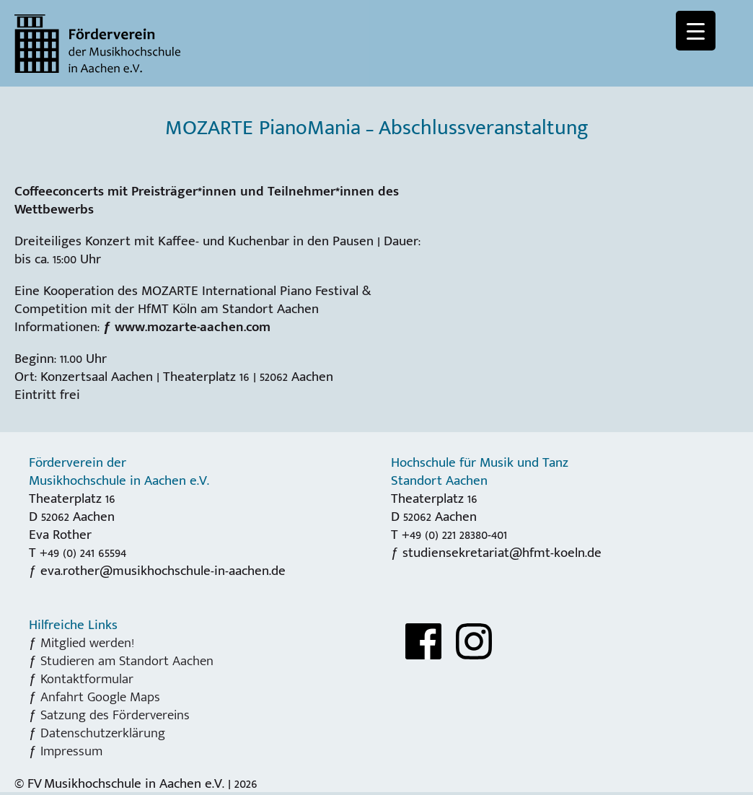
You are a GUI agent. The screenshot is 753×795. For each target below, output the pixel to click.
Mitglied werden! (87, 642)
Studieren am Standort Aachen (126, 660)
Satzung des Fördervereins (115, 714)
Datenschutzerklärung (102, 733)
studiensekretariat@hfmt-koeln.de (502, 552)
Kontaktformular (86, 678)
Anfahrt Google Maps (100, 696)
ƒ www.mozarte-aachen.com (186, 326)
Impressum (71, 751)
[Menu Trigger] (695, 30)
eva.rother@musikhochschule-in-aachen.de (163, 570)
